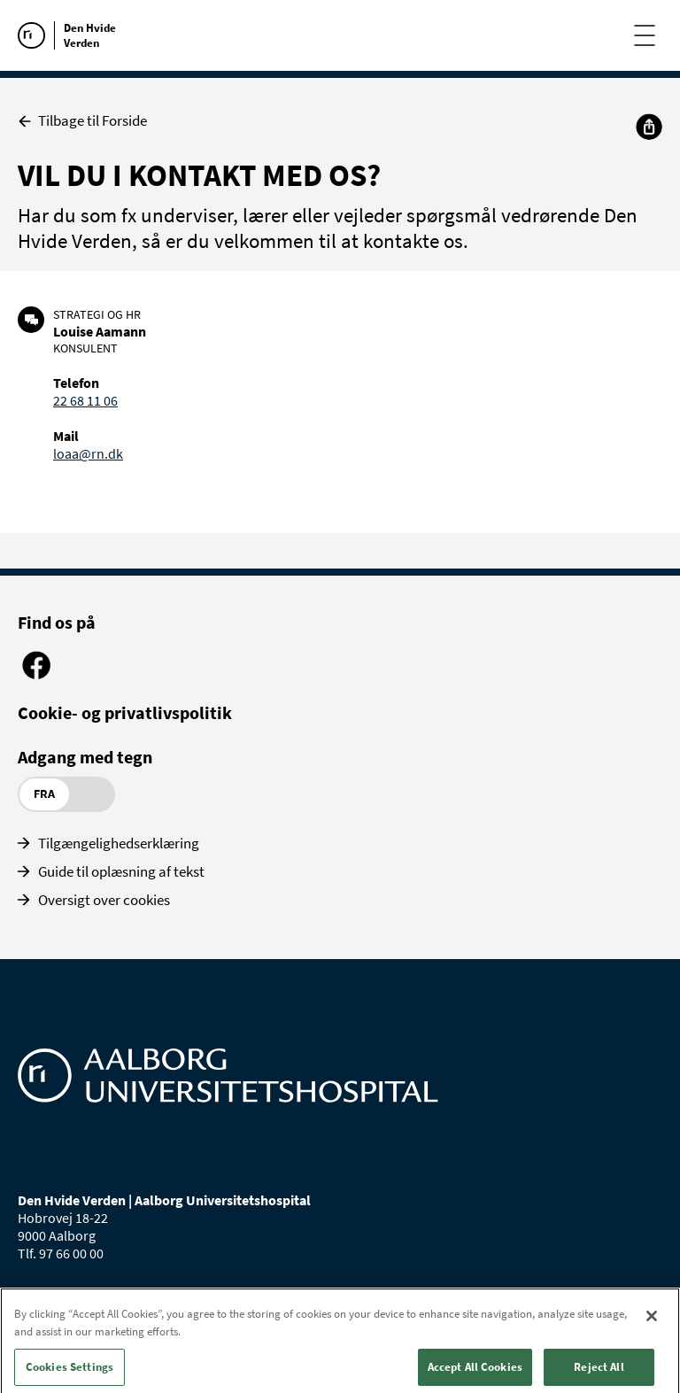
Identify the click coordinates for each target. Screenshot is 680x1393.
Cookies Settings (69, 1373)
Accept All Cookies (475, 1373)
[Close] (651, 1323)
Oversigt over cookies (104, 899)
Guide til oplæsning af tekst (121, 871)
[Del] (649, 126)
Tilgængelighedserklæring (118, 843)
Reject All (598, 1373)
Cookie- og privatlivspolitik (125, 712)
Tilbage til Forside (82, 120)
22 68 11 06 (85, 400)
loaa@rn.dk (88, 453)
